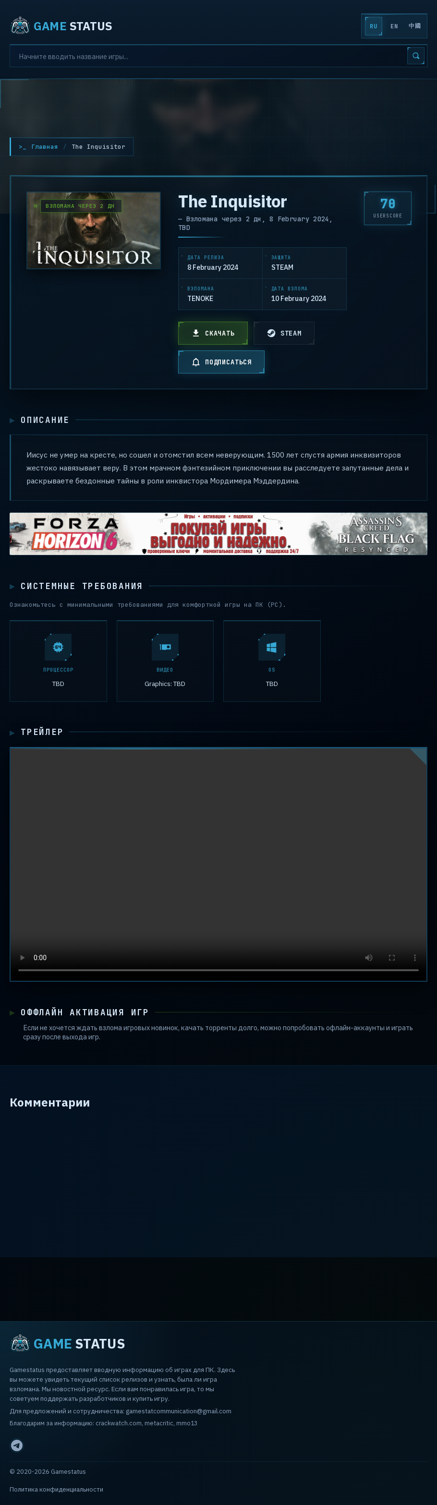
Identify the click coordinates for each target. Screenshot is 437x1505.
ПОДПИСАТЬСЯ (221, 362)
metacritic (159, 1423)
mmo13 (186, 1423)
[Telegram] (17, 1445)
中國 (415, 26)
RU (373, 26)
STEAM (284, 333)
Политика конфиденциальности (56, 1489)
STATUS (61, 25)
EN (394, 26)
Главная (44, 147)
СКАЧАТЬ (213, 333)
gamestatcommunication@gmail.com (178, 1411)
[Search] (218, 55)
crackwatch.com (119, 1423)
